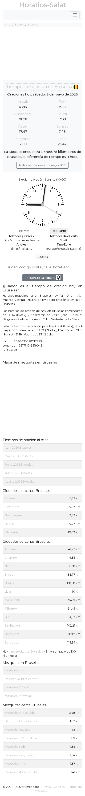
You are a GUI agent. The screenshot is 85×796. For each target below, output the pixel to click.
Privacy (46, 787)
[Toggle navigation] (75, 14)
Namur (10, 566)
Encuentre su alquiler (42, 277)
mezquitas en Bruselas (27, 651)
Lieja (8, 591)
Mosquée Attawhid (18, 696)
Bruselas (33, 24)
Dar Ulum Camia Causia (21, 721)
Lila (7, 617)
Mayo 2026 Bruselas (19, 456)
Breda (9, 574)
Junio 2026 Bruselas (19, 464)
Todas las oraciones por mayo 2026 (42, 165)
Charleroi (11, 557)
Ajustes (43, 257)
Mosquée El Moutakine (21, 738)
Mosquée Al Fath (16, 763)
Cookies (59, 787)
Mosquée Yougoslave (19, 755)
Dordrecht (12, 634)
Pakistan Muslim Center (21, 679)
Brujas (9, 583)
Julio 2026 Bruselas (18, 473)
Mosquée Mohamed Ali (21, 772)
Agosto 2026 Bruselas (20, 481)
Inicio (7, 24)
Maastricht (12, 600)
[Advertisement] (42, 54)
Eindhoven (12, 625)
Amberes (11, 549)
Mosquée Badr (15, 746)
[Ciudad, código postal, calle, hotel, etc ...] (42, 267)
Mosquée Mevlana (17, 729)
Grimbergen (13, 515)
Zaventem (12, 507)
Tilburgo (11, 608)
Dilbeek (10, 498)
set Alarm (59, 231)
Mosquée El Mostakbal (20, 712)
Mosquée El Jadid (17, 687)
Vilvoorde (11, 532)
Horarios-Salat (42, 5)
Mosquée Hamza (16, 670)
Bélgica (19, 24)
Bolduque (12, 642)
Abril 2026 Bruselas (18, 447)
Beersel (10, 524)
